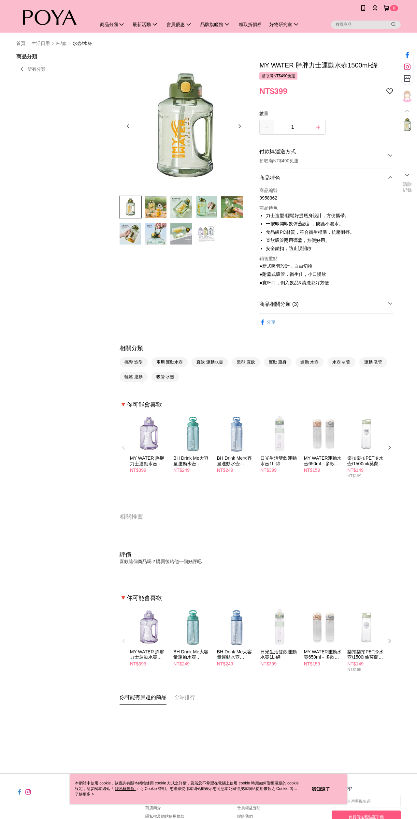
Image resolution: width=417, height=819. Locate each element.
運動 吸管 (373, 362)
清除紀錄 (407, 187)
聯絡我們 (245, 816)
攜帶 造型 (133, 362)
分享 (267, 322)
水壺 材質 (341, 362)
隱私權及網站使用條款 (164, 816)
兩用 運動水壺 (169, 362)
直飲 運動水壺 (209, 362)
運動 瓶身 (278, 362)
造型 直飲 (246, 362)
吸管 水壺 (165, 376)
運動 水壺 (309, 362)
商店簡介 (153, 808)
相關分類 (131, 348)
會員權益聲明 (249, 808)
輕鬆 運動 (133, 376)
